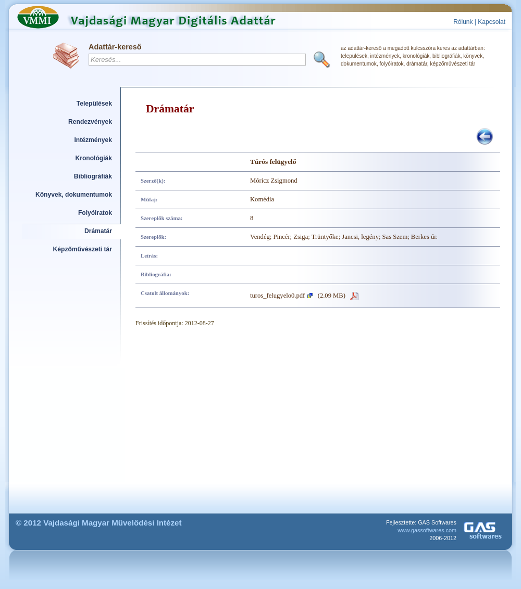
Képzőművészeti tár (82, 249)
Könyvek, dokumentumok (73, 194)
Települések (94, 103)
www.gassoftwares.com (427, 530)
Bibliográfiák (93, 176)
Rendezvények (90, 121)
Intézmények (94, 140)
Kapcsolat (491, 21)
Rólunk (463, 21)
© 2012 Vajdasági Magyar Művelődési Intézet (99, 522)
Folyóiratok (95, 212)
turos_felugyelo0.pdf (277, 295)
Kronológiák (94, 158)
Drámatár (98, 231)
